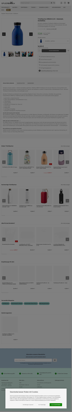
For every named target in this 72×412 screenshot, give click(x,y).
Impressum (53, 400)
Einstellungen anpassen (28, 404)
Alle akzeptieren (55, 404)
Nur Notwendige (42, 404)
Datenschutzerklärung (39, 400)
